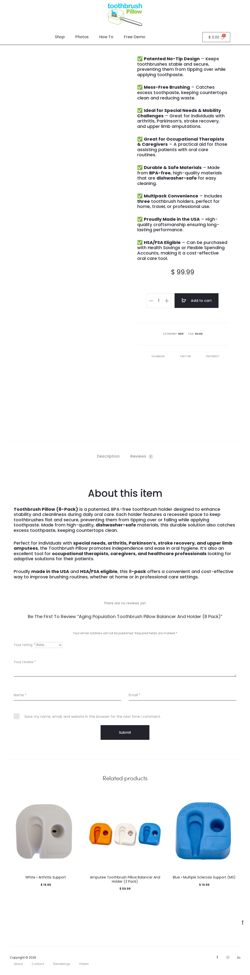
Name (20, 695)
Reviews (141, 456)
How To (106, 37)
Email (134, 695)
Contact (38, 964)
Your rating (24, 644)
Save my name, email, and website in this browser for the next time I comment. (92, 716)
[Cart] (216, 37)
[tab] (108, 456)
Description (108, 456)
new (181, 334)
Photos (82, 37)
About (18, 964)
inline (199, 334)
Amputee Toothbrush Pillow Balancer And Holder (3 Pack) (125, 879)
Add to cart (196, 300)
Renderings (61, 964)
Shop (60, 37)
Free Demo (134, 37)
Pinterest (209, 356)
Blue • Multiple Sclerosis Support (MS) (204, 877)
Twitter (183, 356)
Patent (84, 964)
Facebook (155, 356)
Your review (25, 661)
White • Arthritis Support (45, 877)
